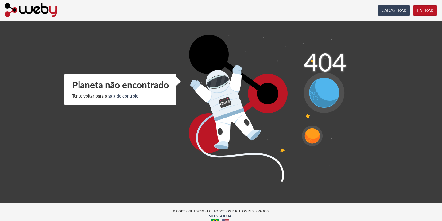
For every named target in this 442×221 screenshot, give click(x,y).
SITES (213, 216)
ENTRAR (425, 10)
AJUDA (225, 216)
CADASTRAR (394, 10)
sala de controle (123, 96)
